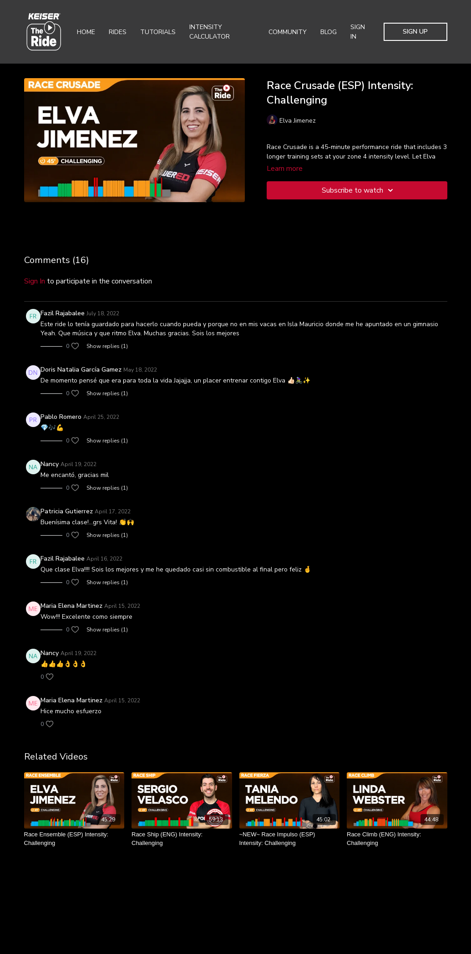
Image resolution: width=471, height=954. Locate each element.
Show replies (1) (107, 346)
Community (287, 32)
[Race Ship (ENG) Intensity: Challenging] (182, 839)
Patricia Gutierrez (67, 511)
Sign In (357, 32)
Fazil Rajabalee (63, 313)
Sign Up (415, 31)
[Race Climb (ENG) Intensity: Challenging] (397, 839)
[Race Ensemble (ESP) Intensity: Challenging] (74, 839)
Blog (328, 32)
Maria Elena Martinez (71, 605)
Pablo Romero (61, 416)
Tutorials (158, 32)
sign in (34, 281)
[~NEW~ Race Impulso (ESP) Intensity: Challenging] (289, 839)
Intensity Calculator (209, 32)
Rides (118, 32)
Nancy (50, 464)
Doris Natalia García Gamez (81, 369)
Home (86, 32)
